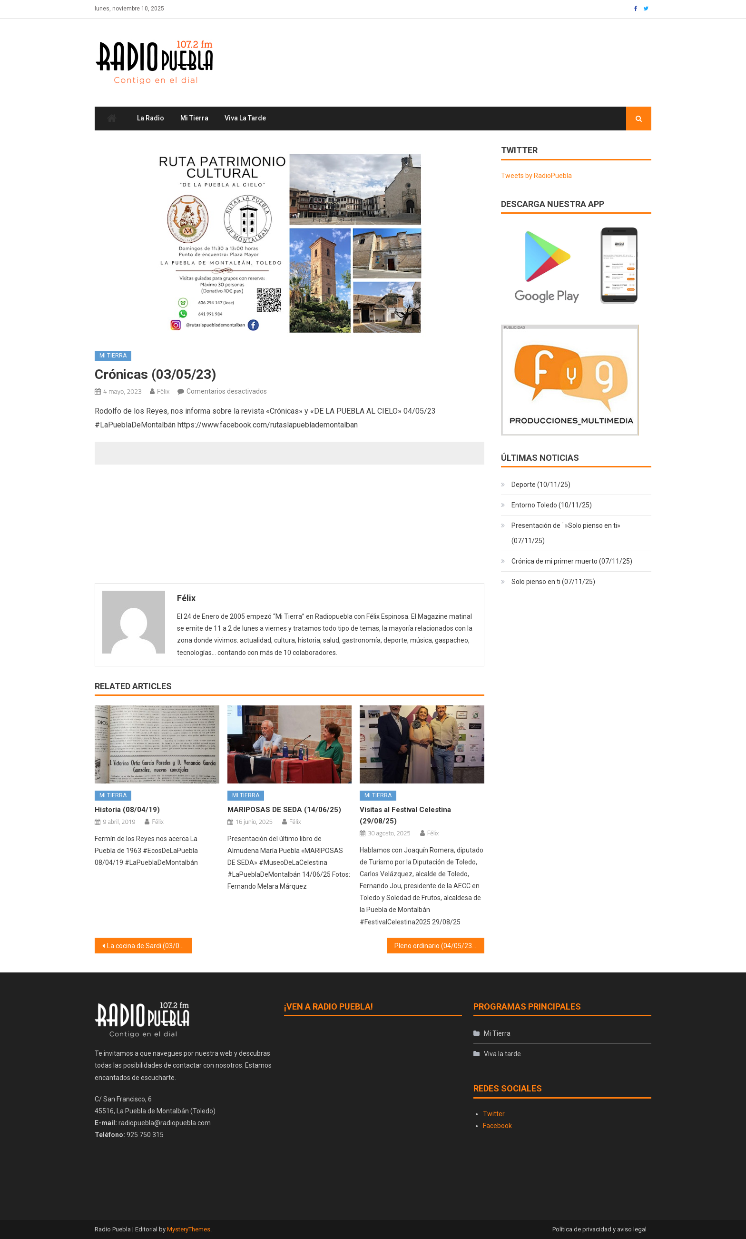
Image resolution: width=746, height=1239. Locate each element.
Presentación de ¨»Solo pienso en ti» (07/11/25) (565, 533)
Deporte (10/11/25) (540, 485)
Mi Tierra (194, 118)
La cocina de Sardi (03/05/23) (149, 946)
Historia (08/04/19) (127, 810)
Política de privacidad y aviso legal (599, 1229)
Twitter (494, 1114)
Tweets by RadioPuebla (536, 175)
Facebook (497, 1126)
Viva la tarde (245, 118)
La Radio (150, 118)
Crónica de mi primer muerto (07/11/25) (571, 561)
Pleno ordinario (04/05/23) (434, 946)
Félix (163, 391)
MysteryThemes (188, 1229)
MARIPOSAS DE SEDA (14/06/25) (284, 810)
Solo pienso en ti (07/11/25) (553, 582)
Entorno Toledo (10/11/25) (551, 505)
